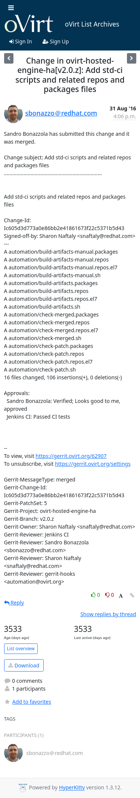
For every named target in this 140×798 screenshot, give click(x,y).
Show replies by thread (108, 614)
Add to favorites (27, 701)
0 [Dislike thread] (109, 594)
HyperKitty (72, 787)
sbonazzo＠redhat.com (61, 112)
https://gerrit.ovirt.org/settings (92, 463)
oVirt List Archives (61, 24)
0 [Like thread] (96, 594)
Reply (14, 602)
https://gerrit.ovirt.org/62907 (70, 455)
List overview (21, 648)
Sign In (20, 41)
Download (23, 665)
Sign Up (56, 41)
